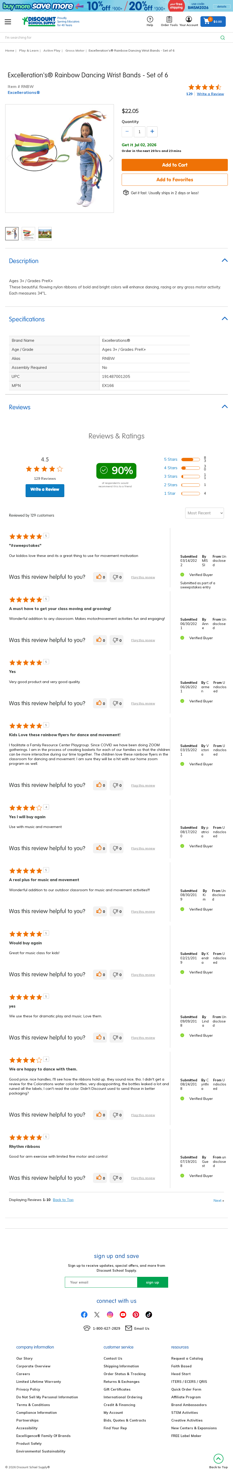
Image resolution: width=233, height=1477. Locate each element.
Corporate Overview (33, 1366)
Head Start (181, 1374)
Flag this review (143, 577)
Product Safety (29, 1443)
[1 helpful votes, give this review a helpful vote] (100, 1038)
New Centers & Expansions (194, 1428)
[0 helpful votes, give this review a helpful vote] (100, 577)
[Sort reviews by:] (204, 513)
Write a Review (210, 94)
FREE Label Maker (186, 1436)
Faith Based (181, 1366)
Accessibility (26, 1428)
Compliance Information (36, 1412)
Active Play (51, 50)
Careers (23, 1374)
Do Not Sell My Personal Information (47, 1397)
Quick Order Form (186, 1389)
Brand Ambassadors (189, 1405)
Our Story (24, 1358)
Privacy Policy (28, 1389)
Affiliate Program (186, 1397)
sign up (152, 1282)
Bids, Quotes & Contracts (125, 1420)
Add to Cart (175, 165)
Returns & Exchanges (121, 1381)
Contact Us (113, 1358)
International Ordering (123, 1397)
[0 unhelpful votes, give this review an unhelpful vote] (116, 577)
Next (111, 158)
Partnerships (27, 1420)
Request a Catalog (187, 1358)
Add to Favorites (175, 179)
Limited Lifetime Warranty (38, 1381)
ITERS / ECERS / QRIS (189, 1381)
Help (150, 21)
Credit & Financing (119, 1405)
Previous (8, 158)
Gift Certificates (117, 1389)
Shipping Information (121, 1366)
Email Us (141, 1328)
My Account (113, 1412)
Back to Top (63, 1199)
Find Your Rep (115, 1428)
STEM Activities (184, 1412)
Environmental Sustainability (40, 1451)
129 (189, 94)
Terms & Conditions (33, 1405)
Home (9, 50)
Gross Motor (74, 50)
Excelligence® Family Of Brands (43, 1436)
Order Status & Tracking (124, 1374)
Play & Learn (28, 50)
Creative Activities (187, 1420)
